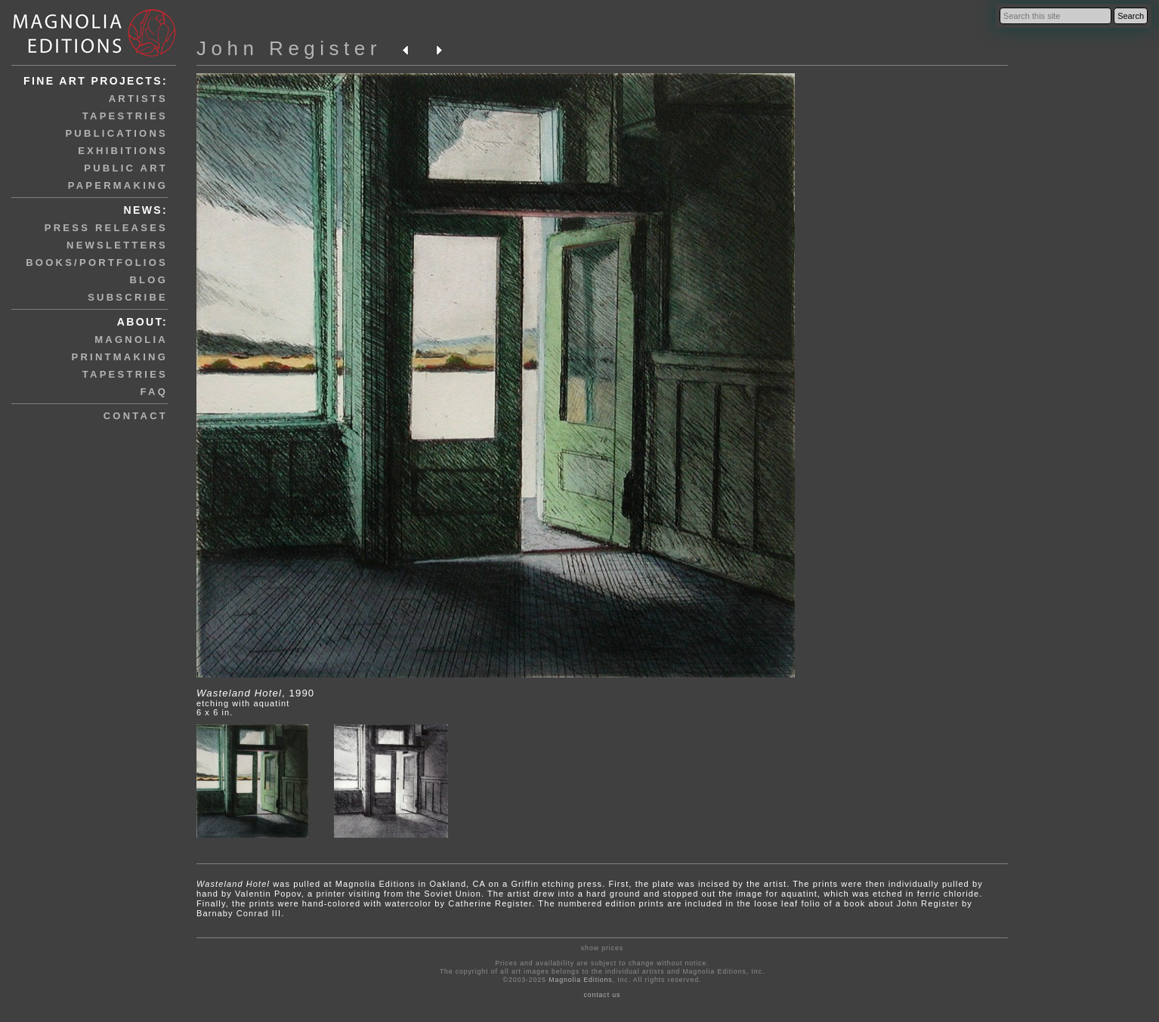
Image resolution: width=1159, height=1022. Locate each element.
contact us (601, 995)
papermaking (118, 185)
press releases (106, 227)
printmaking (120, 357)
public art (126, 168)
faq (154, 391)
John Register (289, 48)
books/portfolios (97, 262)
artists (138, 98)
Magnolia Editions (580, 979)
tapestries (125, 116)
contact (136, 415)
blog (148, 280)
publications (116, 133)
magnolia (131, 339)
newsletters (117, 245)
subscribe (128, 297)
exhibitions (123, 150)
